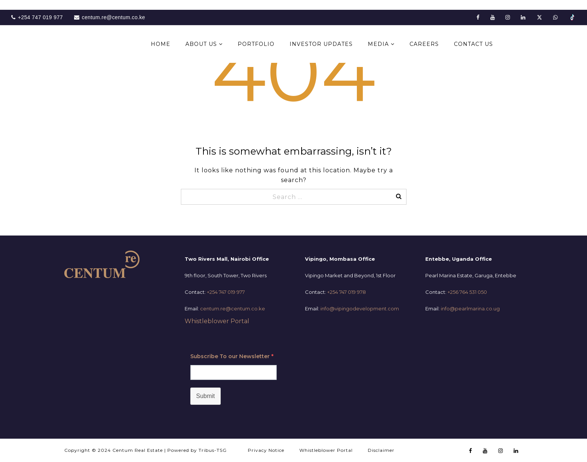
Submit (205, 396)
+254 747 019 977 (226, 292)
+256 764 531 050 (467, 292)
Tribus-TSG (213, 450)
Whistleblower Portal (217, 321)
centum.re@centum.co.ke (232, 308)
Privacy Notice (266, 450)
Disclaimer (381, 450)
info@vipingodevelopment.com (359, 308)
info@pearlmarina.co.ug (470, 308)
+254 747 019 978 (346, 292)
